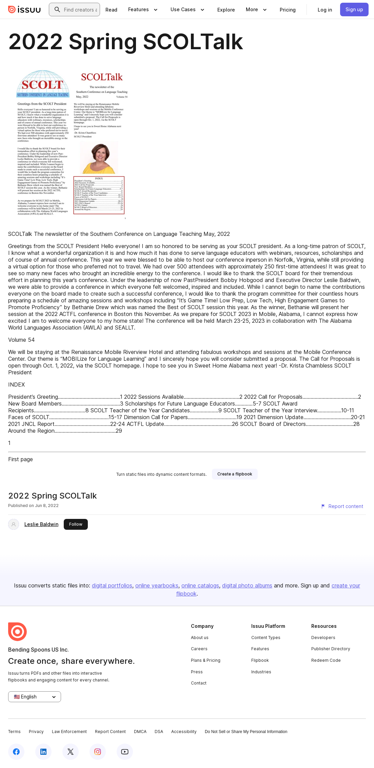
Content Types (265, 637)
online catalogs (200, 585)
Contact (198, 683)
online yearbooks (156, 585)
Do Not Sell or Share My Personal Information (246, 731)
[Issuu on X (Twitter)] (70, 752)
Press (197, 671)
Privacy (36, 731)
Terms (14, 731)
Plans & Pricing (205, 660)
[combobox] (80, 9)
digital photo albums (247, 585)
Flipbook (260, 660)
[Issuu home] (24, 9)
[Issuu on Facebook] (16, 752)
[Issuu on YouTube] (125, 752)
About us (200, 637)
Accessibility (184, 731)
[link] (111, 9)
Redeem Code (326, 660)
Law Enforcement (69, 731)
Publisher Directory (330, 648)
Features (260, 648)
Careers (199, 648)
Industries (261, 671)
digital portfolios (112, 585)
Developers (323, 637)
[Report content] (342, 506)
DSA (159, 731)
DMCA (140, 731)
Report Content (110, 731)
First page (20, 459)
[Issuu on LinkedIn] (43, 752)
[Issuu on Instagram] (98, 752)
